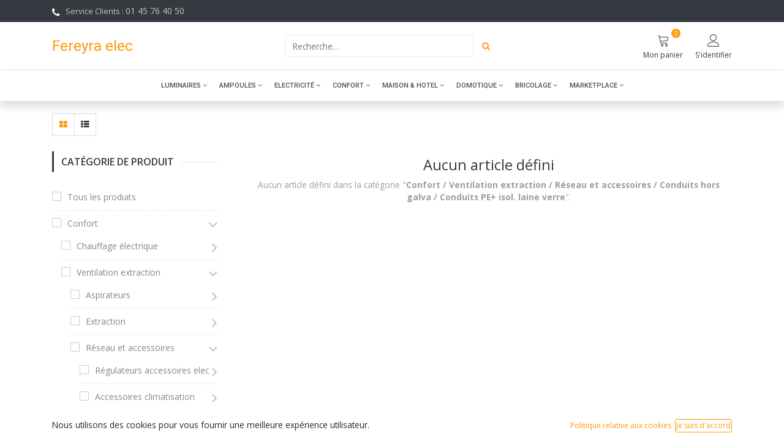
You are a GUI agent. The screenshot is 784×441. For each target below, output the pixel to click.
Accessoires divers (131, 423)
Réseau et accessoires (130, 347)
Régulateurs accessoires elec (152, 370)
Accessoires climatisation (145, 396)
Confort (82, 223)
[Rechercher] (486, 46)
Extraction (106, 321)
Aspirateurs (108, 295)
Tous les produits (101, 197)
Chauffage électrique (117, 246)
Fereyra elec (92, 46)
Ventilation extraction (118, 272)
